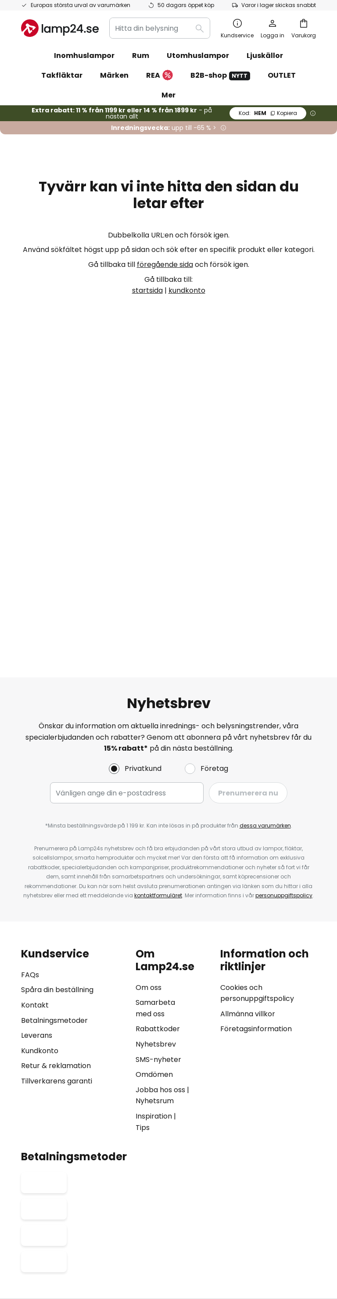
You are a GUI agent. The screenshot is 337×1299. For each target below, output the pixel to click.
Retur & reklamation (56, 750)
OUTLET (282, 75)
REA (159, 76)
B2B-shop (220, 75)
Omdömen (154, 759)
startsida (147, 290)
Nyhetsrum (155, 785)
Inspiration (154, 800)
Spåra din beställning (57, 674)
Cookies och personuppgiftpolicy (220, 1223)
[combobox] (160, 28)
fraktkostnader (192, 1263)
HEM (268, 113)
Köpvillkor (158, 1223)
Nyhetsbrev (156, 728)
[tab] (74, 724)
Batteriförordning (293, 1223)
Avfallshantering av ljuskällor (170, 1237)
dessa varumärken (265, 510)
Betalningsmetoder (54, 704)
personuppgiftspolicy (283, 579)
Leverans (36, 720)
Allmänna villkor (247, 698)
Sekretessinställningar (50, 1223)
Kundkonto (39, 735)
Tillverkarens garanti (56, 765)
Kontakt (35, 689)
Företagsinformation (256, 713)
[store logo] (60, 28)
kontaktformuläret (158, 579)
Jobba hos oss (160, 774)
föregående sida (165, 264)
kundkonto (186, 290)
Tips (143, 811)
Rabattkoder (158, 713)
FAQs (30, 659)
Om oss (148, 671)
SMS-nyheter (158, 743)
